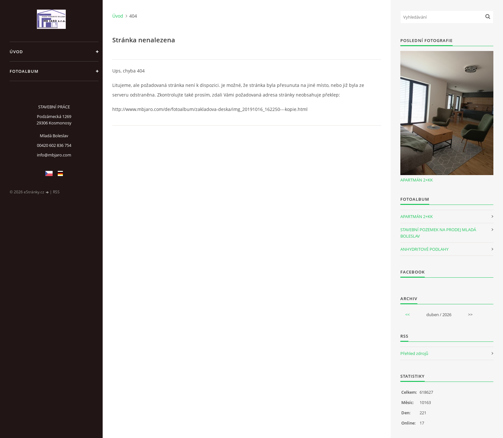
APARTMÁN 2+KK (416, 180)
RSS (56, 192)
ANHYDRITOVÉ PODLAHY (424, 249)
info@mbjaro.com (54, 155)
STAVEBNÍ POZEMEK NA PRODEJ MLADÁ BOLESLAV (438, 233)
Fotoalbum (24, 71)
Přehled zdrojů (414, 353)
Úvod (16, 52)
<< (407, 314)
